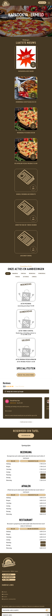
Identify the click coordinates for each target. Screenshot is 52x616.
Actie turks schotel (26, 331)
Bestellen (42, 2)
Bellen (13, 461)
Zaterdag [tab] (26, 276)
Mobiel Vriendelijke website (26, 194)
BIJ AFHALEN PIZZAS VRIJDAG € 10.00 (26, 163)
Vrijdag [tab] (17, 276)
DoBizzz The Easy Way (37, 607)
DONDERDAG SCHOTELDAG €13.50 (26, 102)
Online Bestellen (33, 461)
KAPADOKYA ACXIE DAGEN (26, 71)
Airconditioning (26, 256)
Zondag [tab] (34, 276)
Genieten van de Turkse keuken (26, 225)
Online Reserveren (32, 529)
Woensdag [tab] (32, 273)
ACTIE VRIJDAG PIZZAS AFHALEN (26, 359)
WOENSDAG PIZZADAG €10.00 (26, 133)
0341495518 (7, 574)
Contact (4, 592)
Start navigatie (8, 577)
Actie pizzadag (26, 303)
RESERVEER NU (26, 435)
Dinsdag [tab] (23, 273)
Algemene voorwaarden (9, 599)
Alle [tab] (8, 273)
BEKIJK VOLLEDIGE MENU (26, 375)
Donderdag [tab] (41, 273)
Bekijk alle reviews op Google (14, 391)
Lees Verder (26, 74)
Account (4, 596)
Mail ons (6, 579)
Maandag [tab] (15, 273)
